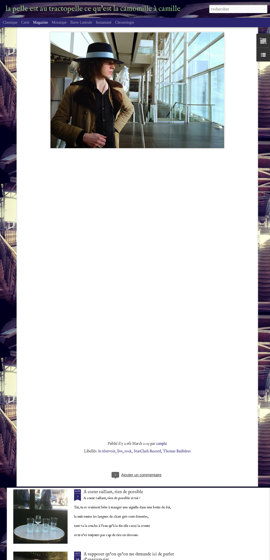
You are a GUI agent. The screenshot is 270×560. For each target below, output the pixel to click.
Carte (25, 22)
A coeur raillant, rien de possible (113, 492)
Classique (10, 22)
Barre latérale (81, 22)
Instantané (104, 22)
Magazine (40, 22)
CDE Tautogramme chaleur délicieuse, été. (122, 430)
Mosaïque (59, 22)
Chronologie (124, 22)
